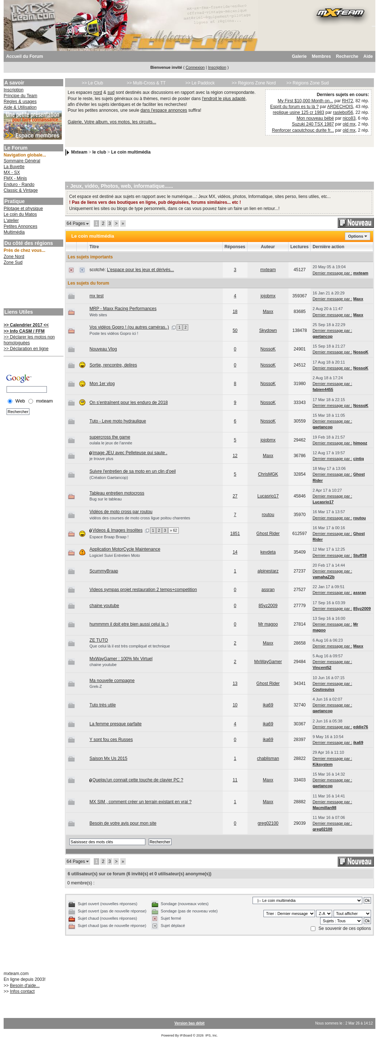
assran (268, 589)
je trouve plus (101, 458)
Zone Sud (13, 262)
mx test (96, 295)
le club (99, 152)
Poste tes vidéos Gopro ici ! (113, 333)
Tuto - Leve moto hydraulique (117, 421)
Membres (321, 56)
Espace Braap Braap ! (109, 537)
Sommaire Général (22, 160)
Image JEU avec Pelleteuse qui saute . (129, 452)
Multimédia (14, 232)
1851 (235, 533)
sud (111, 92)
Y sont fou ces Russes (111, 739)
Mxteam (79, 152)
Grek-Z (95, 686)
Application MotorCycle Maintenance (124, 549)
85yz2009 (268, 605)
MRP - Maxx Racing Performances (123, 308)
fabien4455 (323, 389)
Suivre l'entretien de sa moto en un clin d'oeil (132, 471)
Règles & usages (20, 101)
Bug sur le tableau (105, 499)
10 (235, 705)
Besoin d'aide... (25, 985)
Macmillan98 (324, 807)
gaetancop (322, 336)
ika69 (268, 705)
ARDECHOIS (340, 106)
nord (97, 92)
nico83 (349, 118)
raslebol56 (343, 112)
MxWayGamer (268, 661)
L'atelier (11, 220)
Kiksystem (322, 764)
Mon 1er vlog (101, 383)
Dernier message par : (332, 273)
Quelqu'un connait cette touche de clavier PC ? (137, 780)
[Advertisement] (33, 287)
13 (235, 683)
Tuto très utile (102, 705)
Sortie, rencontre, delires (113, 365)
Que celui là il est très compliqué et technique (129, 646)
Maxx (358, 299)
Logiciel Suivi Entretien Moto (114, 555)
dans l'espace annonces (163, 110)
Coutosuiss (323, 689)
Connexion (195, 67)
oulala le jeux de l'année (110, 443)
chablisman (268, 758)
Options (355, 236)
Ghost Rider (268, 533)
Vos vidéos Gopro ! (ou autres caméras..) (129, 327)
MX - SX (12, 172)
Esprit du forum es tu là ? (294, 106)
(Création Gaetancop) (108, 477)
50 (235, 330)
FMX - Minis (15, 178)
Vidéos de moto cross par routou (120, 511)
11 (235, 780)
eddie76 (360, 727)
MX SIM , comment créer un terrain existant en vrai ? (140, 801)
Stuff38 (360, 555)
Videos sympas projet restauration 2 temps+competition (143, 589)
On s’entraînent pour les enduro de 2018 (128, 402)
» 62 (173, 530)
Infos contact (22, 991)
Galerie (299, 56)
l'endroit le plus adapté (224, 98)
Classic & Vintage (21, 190)
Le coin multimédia (131, 152)
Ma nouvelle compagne (111, 680)
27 (235, 496)
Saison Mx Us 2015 (108, 758)
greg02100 (268, 823)
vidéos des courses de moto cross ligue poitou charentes (139, 518)
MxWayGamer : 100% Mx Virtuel (120, 658)
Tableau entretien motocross (116, 493)
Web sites (98, 315)
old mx (349, 124)
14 (235, 552)
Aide (368, 56)
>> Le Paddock (200, 83)
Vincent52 (322, 667)
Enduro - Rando (19, 184)
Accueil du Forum (24, 56)
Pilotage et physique (23, 208)
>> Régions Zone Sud (307, 83)
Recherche (347, 56)
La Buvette (14, 166)
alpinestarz (268, 571)
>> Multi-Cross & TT (146, 83)
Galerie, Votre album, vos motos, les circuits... (112, 121)
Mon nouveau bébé (315, 118)
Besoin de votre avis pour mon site (122, 823)
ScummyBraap (103, 571)
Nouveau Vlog (103, 349)
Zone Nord (14, 256)
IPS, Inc (211, 1035)
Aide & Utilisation (20, 107)
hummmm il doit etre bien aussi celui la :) (128, 624)
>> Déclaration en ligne (26, 348)
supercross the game (109, 437)
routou (268, 514)
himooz (360, 443)
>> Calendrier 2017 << (26, 325)
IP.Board (186, 1035)
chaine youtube (104, 605)
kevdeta (268, 552)
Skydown (268, 330)
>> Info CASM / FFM (24, 331)
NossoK (268, 349)
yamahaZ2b (324, 577)
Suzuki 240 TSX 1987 (313, 124)
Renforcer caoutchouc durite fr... (303, 130)
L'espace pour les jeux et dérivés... (140, 269)
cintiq (358, 458)
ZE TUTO (98, 640)
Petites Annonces (20, 226)
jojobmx (268, 295)
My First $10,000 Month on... (305, 100)
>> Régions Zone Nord (254, 83)
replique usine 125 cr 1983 (298, 112)
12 (235, 455)
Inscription (217, 67)
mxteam (268, 269)
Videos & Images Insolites (117, 530)
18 (235, 311)
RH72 (347, 100)
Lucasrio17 (268, 496)
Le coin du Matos (20, 214)
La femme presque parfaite (115, 723)
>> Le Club (92, 83)
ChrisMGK (268, 474)
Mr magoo (268, 624)
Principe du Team (20, 95)
